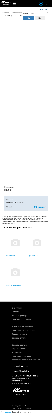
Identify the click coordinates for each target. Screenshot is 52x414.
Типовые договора (19, 316)
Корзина (7, 412)
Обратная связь (19, 349)
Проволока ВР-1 (34, 256)
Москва (43, 9)
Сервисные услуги (19, 334)
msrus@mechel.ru (20, 371)
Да (29, 18)
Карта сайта (17, 353)
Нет (39, 18)
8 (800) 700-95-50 (20, 366)
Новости (15, 312)
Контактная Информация (22, 326)
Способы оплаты (19, 338)
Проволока (10, 256)
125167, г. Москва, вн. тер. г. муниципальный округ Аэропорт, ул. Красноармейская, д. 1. (25, 379)
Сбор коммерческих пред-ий (23, 330)
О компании (17, 308)
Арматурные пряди (13, 285)
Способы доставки (19, 345)
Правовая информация (21, 319)
